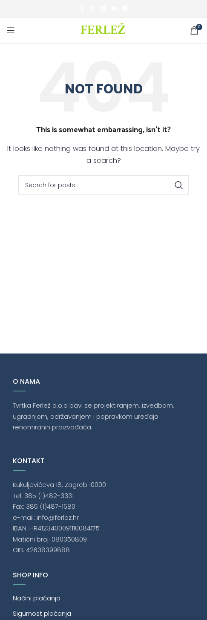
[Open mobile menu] (10, 30)
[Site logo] (103, 29)
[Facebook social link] (82, 8)
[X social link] (92, 8)
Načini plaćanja (36, 598)
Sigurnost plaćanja (42, 613)
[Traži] (103, 185)
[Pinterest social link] (103, 8)
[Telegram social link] (124, 8)
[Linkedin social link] (114, 8)
